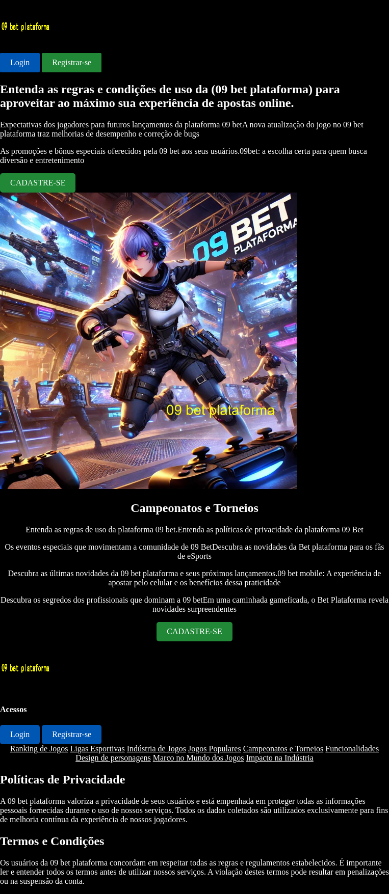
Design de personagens (113, 757)
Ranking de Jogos (39, 748)
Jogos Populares (214, 748)
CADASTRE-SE (37, 182)
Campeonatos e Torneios (283, 748)
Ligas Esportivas (97, 748)
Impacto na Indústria (279, 757)
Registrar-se (71, 62)
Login (20, 62)
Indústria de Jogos (156, 748)
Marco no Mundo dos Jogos (198, 757)
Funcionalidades (352, 748)
